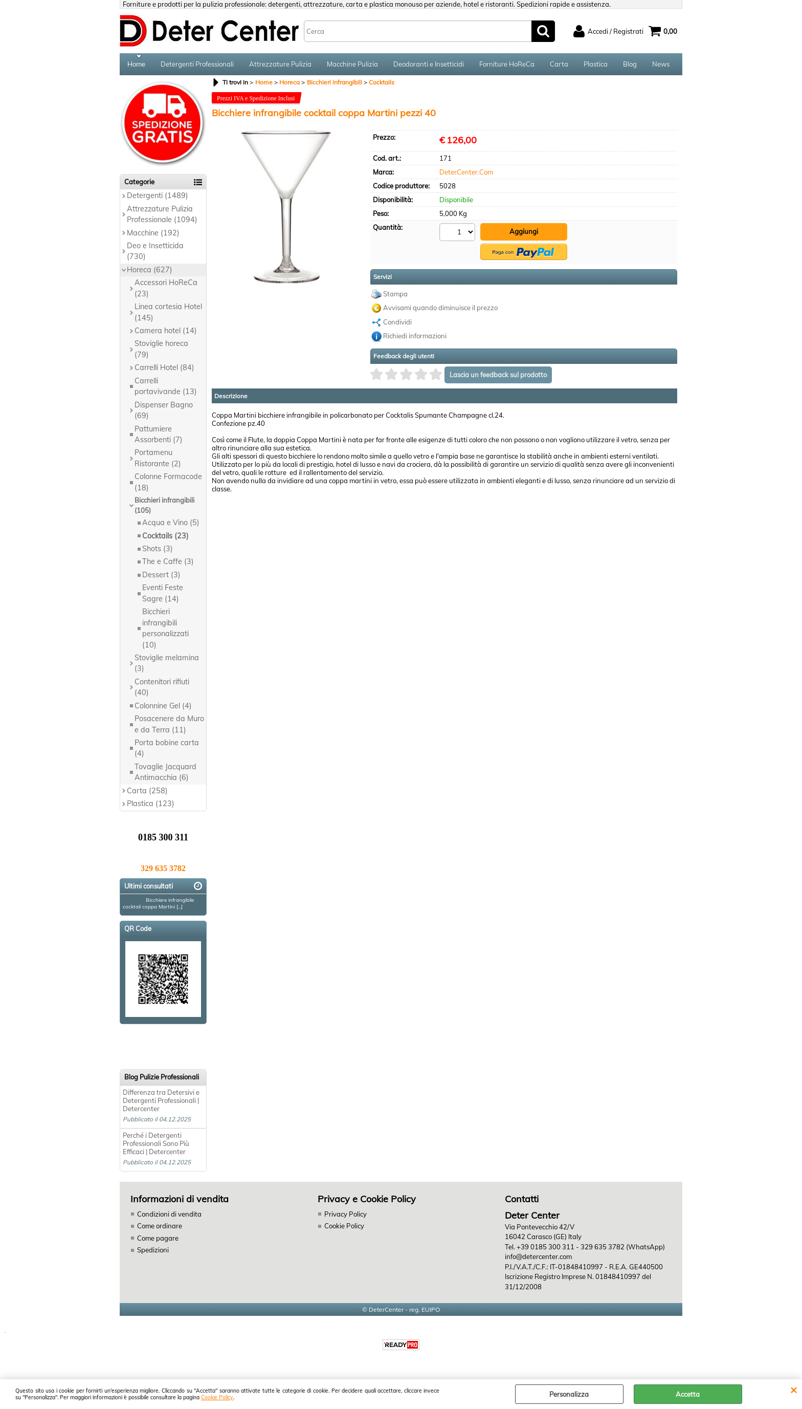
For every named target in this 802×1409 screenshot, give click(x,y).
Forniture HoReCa (506, 65)
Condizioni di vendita (169, 1217)
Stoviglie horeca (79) (161, 352)
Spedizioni (153, 1253)
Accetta (688, 1394)
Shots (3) (157, 552)
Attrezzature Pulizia (280, 65)
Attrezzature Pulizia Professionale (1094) (162, 217)
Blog (630, 65)
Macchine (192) (153, 236)
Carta (559, 65)
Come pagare (158, 1241)
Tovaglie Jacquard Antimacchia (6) (165, 776)
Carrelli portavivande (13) (166, 389)
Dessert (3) (161, 578)
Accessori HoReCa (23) (166, 291)
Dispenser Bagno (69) (164, 413)
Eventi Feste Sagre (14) (162, 596)
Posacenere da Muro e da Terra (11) (169, 728)
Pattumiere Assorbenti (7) (159, 437)
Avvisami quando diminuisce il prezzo (440, 310)
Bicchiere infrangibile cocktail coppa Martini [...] (158, 907)
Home (136, 65)
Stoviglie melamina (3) (167, 667)
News (661, 65)
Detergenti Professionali (197, 65)
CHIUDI (793, 1389)
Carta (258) (147, 793)
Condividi (397, 324)
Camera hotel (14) (166, 334)
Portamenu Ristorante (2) (158, 461)
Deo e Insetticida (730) (155, 255)
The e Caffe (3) (168, 565)
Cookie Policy (217, 1397)
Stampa (395, 296)
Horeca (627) (149, 272)
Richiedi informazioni (415, 338)
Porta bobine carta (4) (167, 752)
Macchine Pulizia (352, 65)
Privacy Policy (345, 1217)
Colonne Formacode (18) (168, 485)
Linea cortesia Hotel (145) (168, 316)
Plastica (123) (150, 807)
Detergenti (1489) (157, 199)
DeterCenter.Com (466, 175)
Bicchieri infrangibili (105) (164, 509)
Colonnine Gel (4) (163, 708)
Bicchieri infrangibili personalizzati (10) (165, 632)
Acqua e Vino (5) (170, 526)
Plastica (596, 65)
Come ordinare (159, 1229)
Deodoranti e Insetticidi (428, 65)
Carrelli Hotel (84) (164, 371)
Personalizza (569, 1394)
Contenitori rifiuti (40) (162, 690)
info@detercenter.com (538, 1260)
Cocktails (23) (165, 539)
